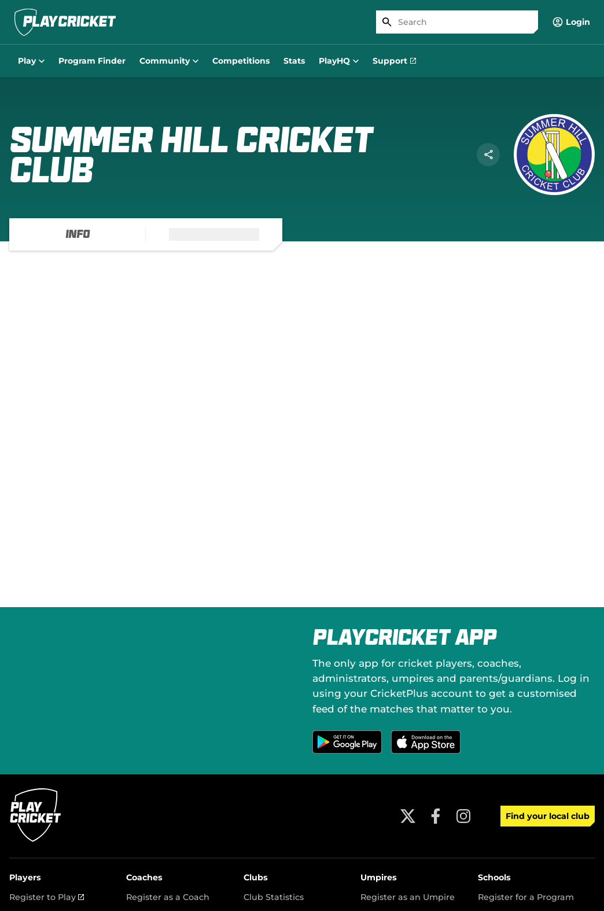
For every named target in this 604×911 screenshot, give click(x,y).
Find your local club (548, 816)
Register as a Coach (167, 897)
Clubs (256, 877)
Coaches (144, 877)
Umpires (378, 877)
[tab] (77, 234)
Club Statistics (274, 897)
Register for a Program (526, 897)
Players (25, 877)
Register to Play (46, 897)
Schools (494, 877)
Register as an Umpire (407, 897)
